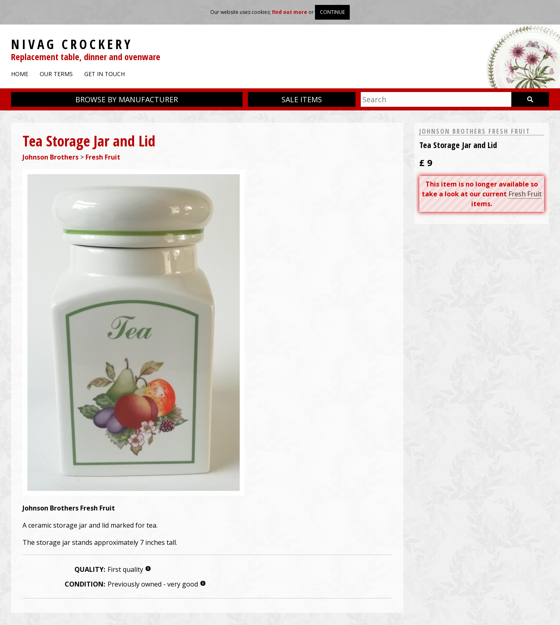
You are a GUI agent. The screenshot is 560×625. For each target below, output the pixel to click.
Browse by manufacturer (126, 99)
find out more (289, 12)
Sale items (301, 99)
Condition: (85, 584)
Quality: (89, 569)
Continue (332, 12)
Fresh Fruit (102, 157)
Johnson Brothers (50, 157)
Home (19, 74)
